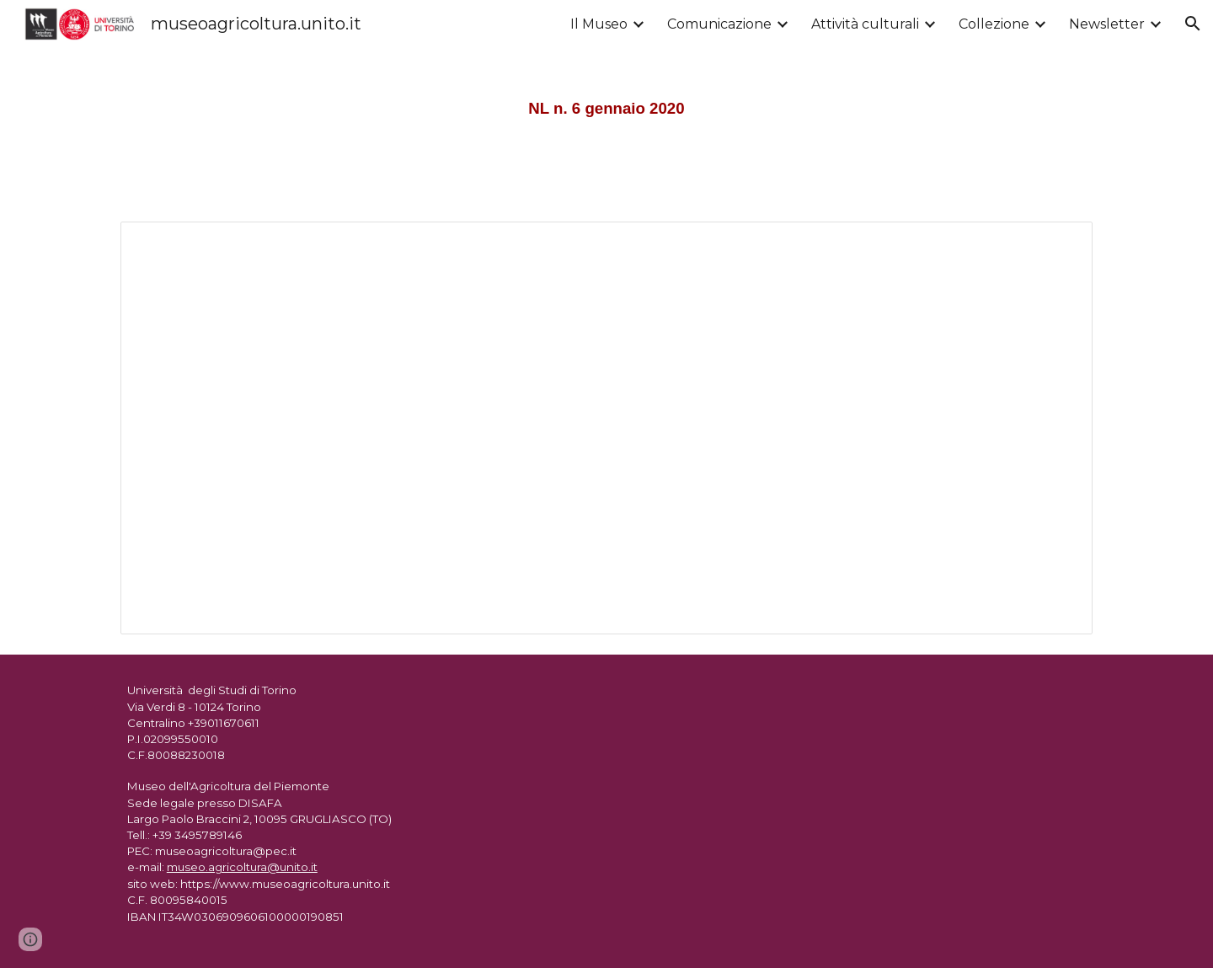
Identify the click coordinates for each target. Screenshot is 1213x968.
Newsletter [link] (1107, 24)
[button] (1193, 23)
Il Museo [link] (599, 24)
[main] (606, 100)
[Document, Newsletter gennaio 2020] (606, 428)
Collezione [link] (994, 24)
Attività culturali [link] (865, 24)
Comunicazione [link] (719, 24)
